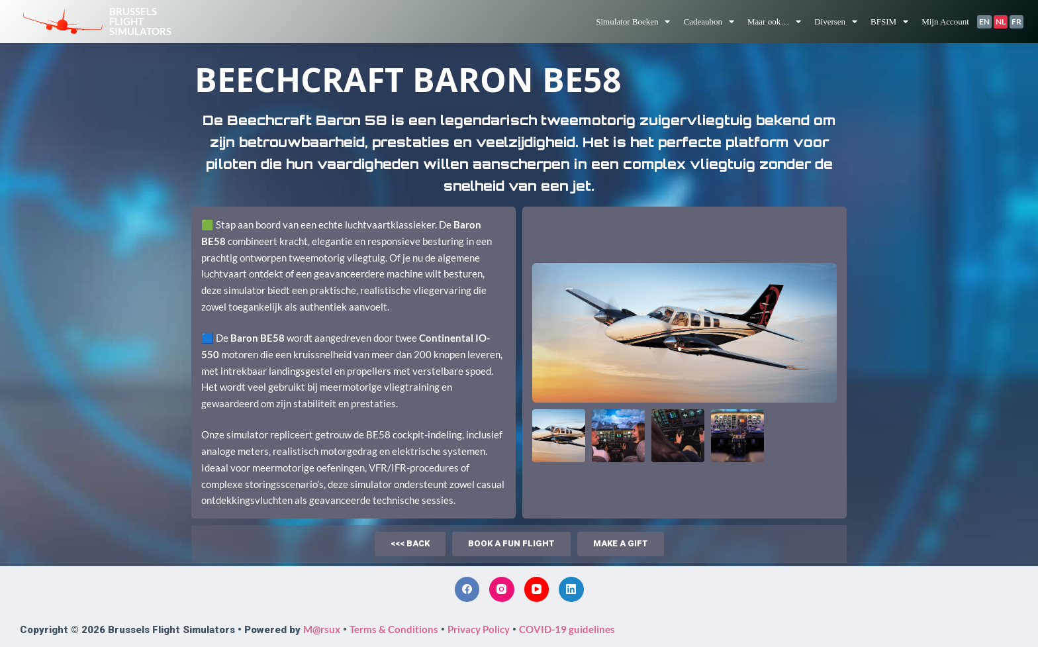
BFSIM (889, 21)
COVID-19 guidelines (567, 629)
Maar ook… (774, 21)
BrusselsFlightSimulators (140, 21)
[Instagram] (501, 589)
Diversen (835, 21)
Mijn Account (945, 21)
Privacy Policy (479, 629)
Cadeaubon (708, 21)
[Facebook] (467, 589)
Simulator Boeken (633, 21)
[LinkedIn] (571, 589)
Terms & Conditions (394, 629)
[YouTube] (536, 589)
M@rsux (321, 629)
